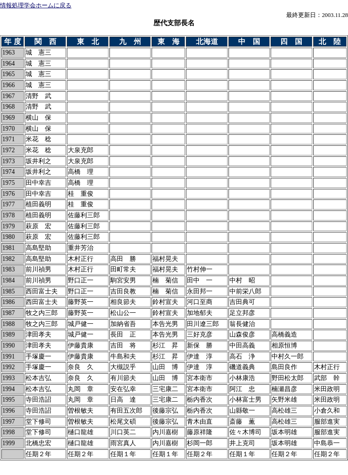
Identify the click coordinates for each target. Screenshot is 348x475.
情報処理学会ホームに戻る (35, 5)
